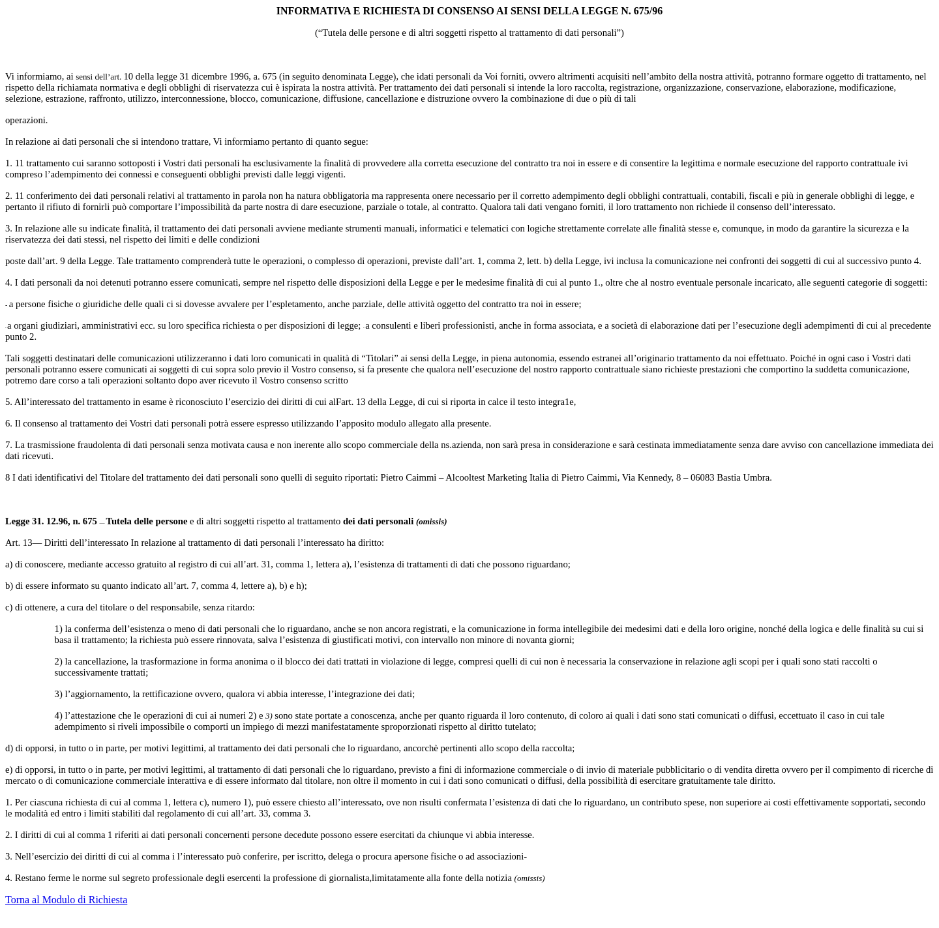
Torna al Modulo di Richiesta (66, 899)
